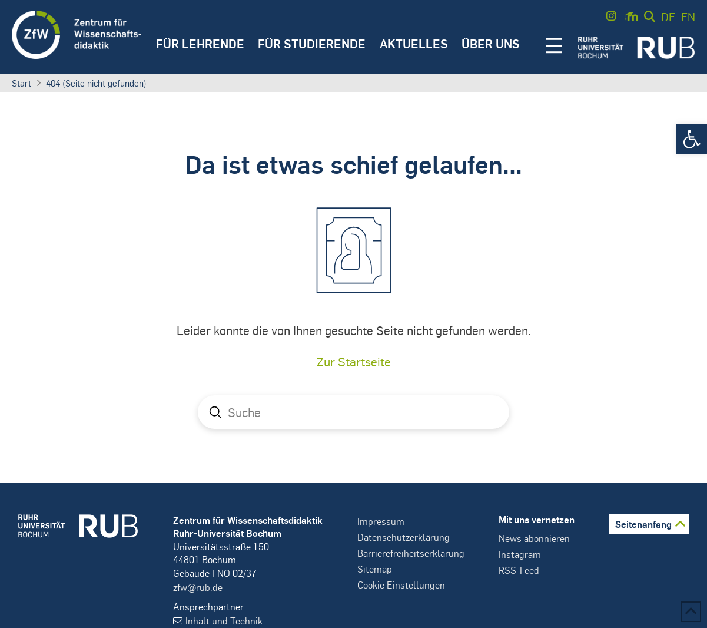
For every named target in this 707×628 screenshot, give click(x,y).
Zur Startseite (354, 361)
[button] (691, 139)
